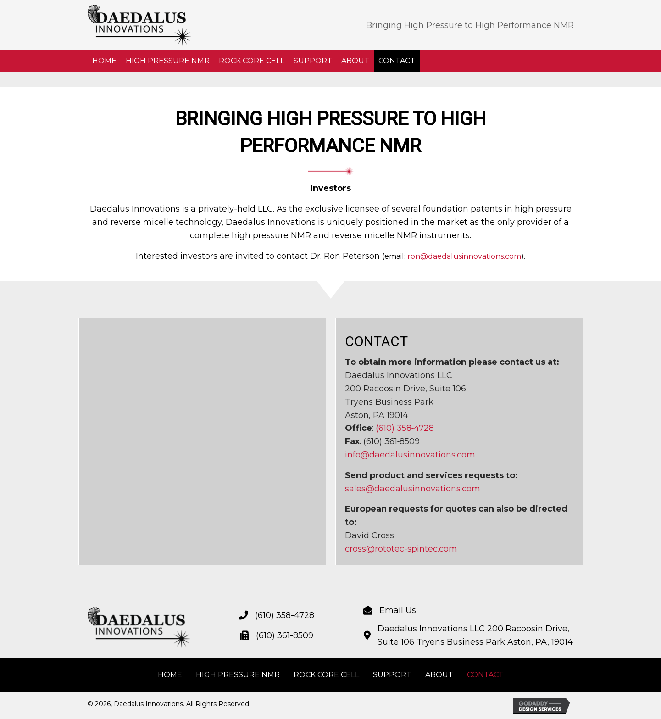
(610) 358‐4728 (405, 428)
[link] (104, 61)
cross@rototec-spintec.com (401, 549)
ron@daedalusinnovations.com (464, 256)
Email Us (397, 610)
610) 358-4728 (286, 615)
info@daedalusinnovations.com (410, 455)
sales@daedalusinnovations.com (412, 489)
